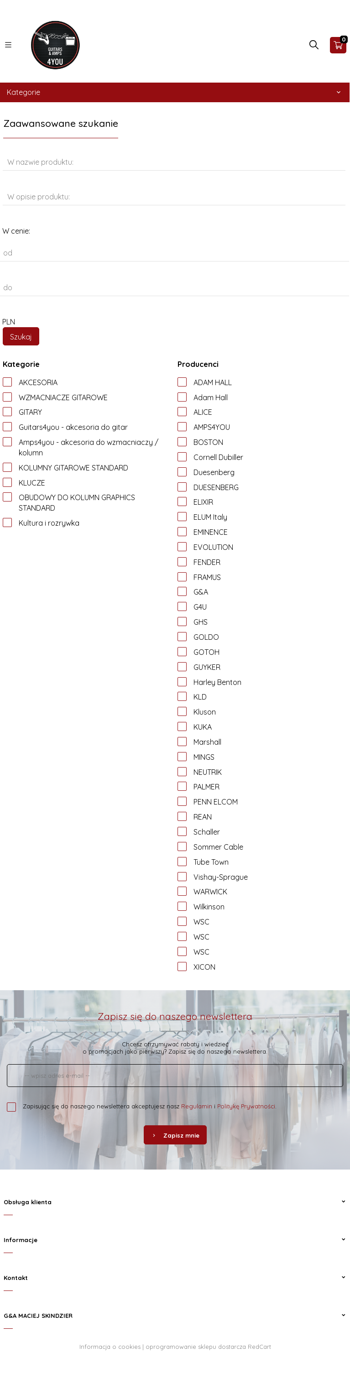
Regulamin (196, 1106)
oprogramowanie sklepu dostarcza (196, 1346)
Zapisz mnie (175, 1135)
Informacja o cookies (110, 1346)
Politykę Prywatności (246, 1106)
